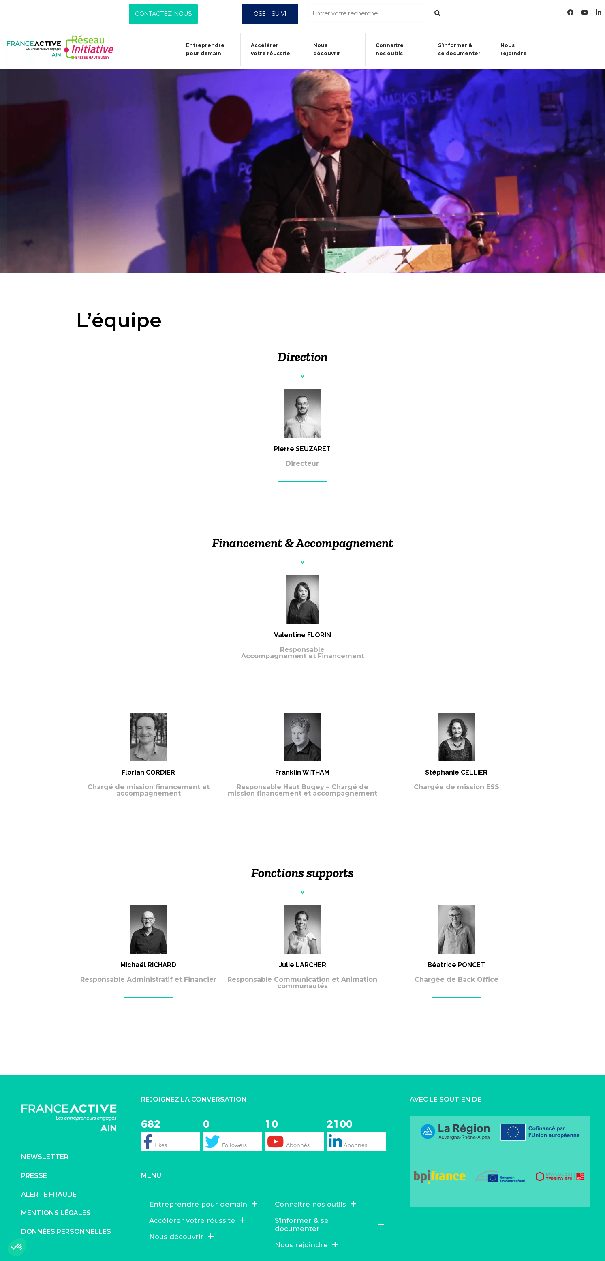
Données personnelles (66, 1231)
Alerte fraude (49, 1194)
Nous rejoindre (509, 49)
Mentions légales (56, 1213)
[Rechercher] (437, 13)
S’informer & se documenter (329, 1224)
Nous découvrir (322, 49)
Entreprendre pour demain (201, 49)
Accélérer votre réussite (266, 49)
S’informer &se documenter (455, 49)
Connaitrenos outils (386, 49)
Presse (34, 1176)
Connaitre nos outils (316, 1204)
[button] (163, 14)
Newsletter (44, 1157)
